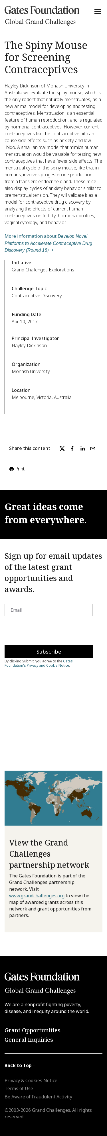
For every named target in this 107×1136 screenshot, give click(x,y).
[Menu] (97, 11)
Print (16, 469)
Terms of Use (19, 1088)
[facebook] (72, 448)
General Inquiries (29, 1039)
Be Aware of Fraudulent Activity (38, 1097)
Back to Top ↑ (20, 1065)
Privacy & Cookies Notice (31, 1080)
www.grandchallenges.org (36, 896)
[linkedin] (82, 448)
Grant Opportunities (32, 1030)
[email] (93, 448)
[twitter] (62, 448)
